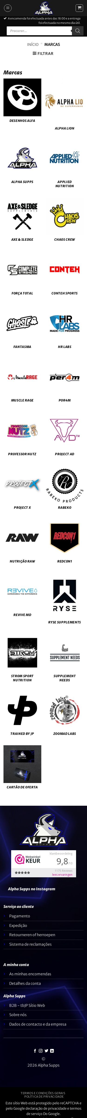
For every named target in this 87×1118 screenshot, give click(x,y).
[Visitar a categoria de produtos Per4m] (65, 382)
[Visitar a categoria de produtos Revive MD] (22, 597)
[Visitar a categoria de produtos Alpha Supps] (22, 164)
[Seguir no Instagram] (40, 1051)
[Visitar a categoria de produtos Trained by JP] (22, 716)
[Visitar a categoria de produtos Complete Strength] (22, 275)
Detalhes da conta (25, 983)
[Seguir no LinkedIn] (52, 1051)
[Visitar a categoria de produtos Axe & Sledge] (22, 221)
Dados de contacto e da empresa (37, 1024)
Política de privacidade (44, 1096)
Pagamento (19, 916)
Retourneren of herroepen (32, 934)
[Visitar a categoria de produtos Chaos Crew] (65, 221)
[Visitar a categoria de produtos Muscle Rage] (22, 382)
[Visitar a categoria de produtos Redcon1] (65, 543)
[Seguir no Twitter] (46, 1051)
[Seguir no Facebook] (35, 1051)
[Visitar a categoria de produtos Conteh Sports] (65, 275)
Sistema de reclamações (30, 944)
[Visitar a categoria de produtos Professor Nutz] (22, 436)
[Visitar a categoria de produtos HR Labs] (65, 329)
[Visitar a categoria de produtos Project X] (22, 490)
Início (33, 44)
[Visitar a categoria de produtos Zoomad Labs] (65, 716)
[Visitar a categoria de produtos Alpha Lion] (65, 107)
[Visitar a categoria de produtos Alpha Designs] (22, 103)
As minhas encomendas (30, 974)
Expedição (18, 925)
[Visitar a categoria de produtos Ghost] (22, 329)
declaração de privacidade (46, 1108)
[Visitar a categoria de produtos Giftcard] (22, 769)
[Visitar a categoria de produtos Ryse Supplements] (65, 601)
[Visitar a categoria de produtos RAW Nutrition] (22, 543)
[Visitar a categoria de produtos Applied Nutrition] (65, 166)
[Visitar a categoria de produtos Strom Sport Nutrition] (22, 660)
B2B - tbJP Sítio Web (27, 1005)
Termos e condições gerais (43, 1093)
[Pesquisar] (78, 30)
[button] (8, 8)
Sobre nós (18, 1014)
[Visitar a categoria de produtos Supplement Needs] (65, 660)
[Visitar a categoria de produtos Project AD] (65, 436)
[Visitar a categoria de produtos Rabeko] (65, 490)
